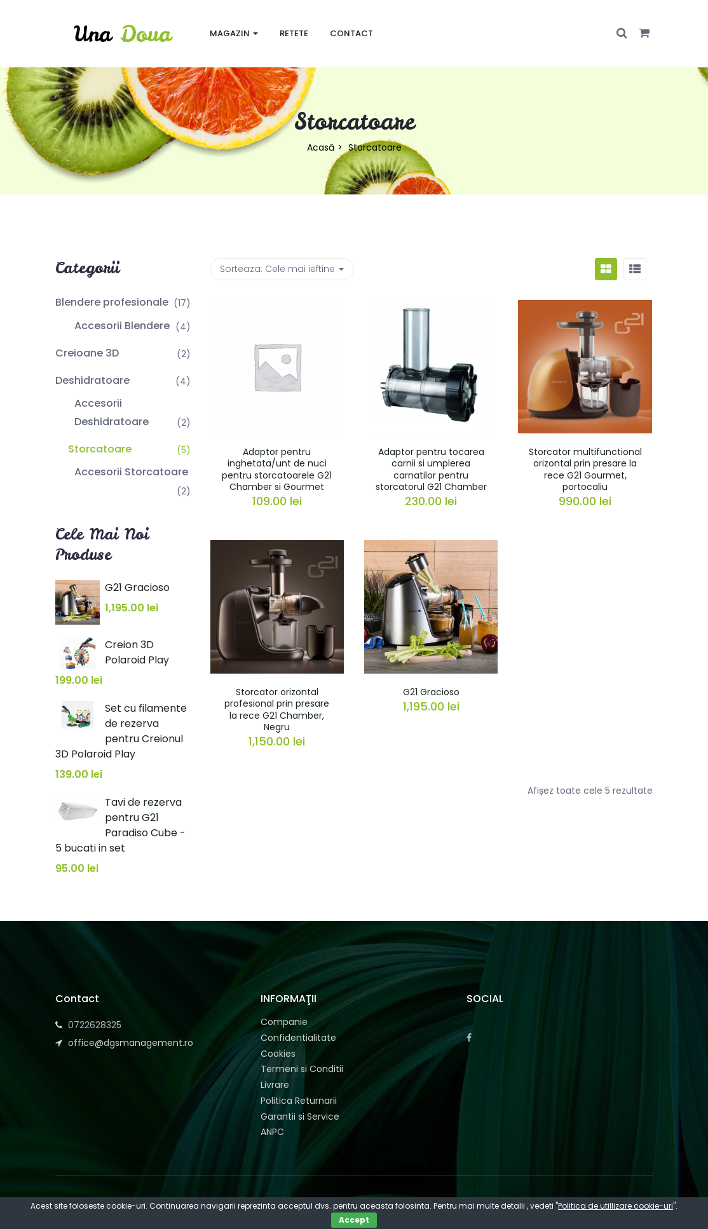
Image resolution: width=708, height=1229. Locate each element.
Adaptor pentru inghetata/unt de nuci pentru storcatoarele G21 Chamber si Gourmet (277, 469)
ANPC (272, 1131)
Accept (354, 1219)
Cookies (278, 1053)
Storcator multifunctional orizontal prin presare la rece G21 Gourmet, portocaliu (585, 469)
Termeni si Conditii (302, 1069)
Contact (351, 33)
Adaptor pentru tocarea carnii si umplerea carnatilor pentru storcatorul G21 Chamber (431, 469)
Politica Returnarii (299, 1100)
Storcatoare (100, 449)
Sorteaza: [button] (282, 268)
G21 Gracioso (431, 692)
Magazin (234, 33)
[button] (644, 33)
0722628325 (94, 1025)
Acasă (320, 147)
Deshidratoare (92, 380)
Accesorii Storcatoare (131, 472)
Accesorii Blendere (122, 325)
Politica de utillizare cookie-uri (615, 1205)
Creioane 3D (87, 353)
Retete (294, 33)
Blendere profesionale (111, 302)
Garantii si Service (300, 1116)
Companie (284, 1021)
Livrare (275, 1084)
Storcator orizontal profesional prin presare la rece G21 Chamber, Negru (276, 709)
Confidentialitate (298, 1037)
